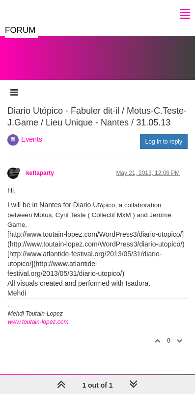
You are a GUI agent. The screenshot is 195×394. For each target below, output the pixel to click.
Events (31, 139)
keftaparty (40, 173)
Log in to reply (163, 141)
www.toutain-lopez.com (38, 322)
